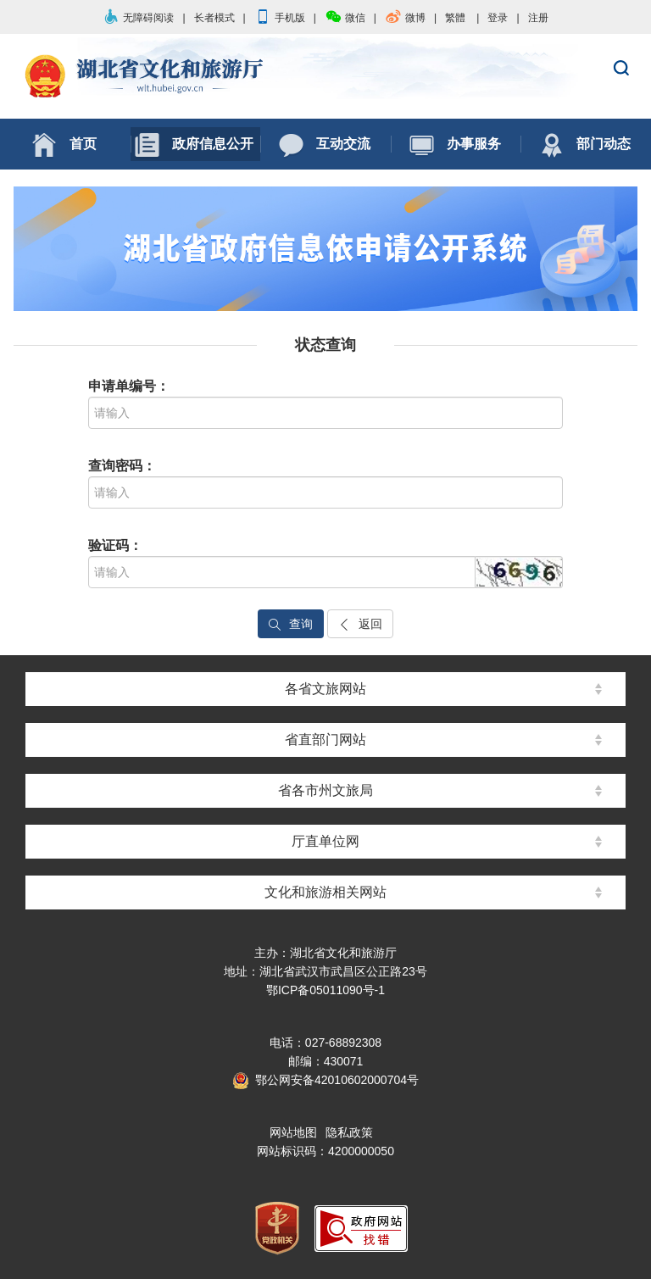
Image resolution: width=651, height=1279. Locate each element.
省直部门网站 (325, 739)
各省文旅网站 (325, 688)
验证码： (115, 545)
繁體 (455, 18)
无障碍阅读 (138, 18)
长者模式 (214, 18)
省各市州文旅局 (325, 790)
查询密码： (122, 466)
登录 (497, 18)
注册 (538, 18)
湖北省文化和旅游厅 (325, 77)
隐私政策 (349, 1132)
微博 (405, 18)
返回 (360, 624)
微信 (345, 18)
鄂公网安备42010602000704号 (325, 1080)
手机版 (279, 18)
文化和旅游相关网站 (325, 892)
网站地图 (293, 1132)
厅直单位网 (325, 841)
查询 (291, 624)
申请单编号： (129, 386)
